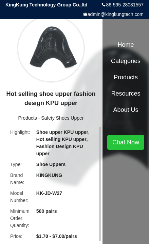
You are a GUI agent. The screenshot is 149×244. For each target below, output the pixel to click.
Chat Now (125, 142)
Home (125, 44)
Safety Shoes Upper (62, 118)
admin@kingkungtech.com (116, 14)
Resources (125, 93)
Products (27, 118)
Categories (126, 61)
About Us (125, 109)
